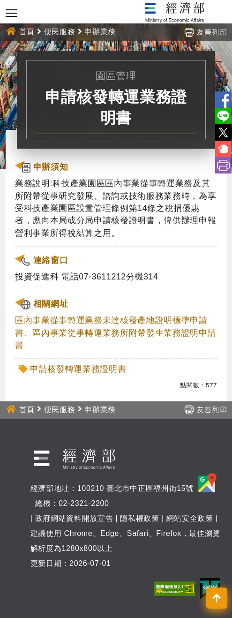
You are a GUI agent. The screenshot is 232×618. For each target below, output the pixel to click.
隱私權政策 (139, 518)
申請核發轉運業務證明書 (78, 369)
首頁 (27, 32)
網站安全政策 (189, 518)
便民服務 (59, 32)
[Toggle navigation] (11, 13)
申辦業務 (100, 32)
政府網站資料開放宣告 (74, 518)
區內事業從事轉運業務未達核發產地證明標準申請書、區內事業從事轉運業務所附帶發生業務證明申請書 (115, 333)
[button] (216, 598)
